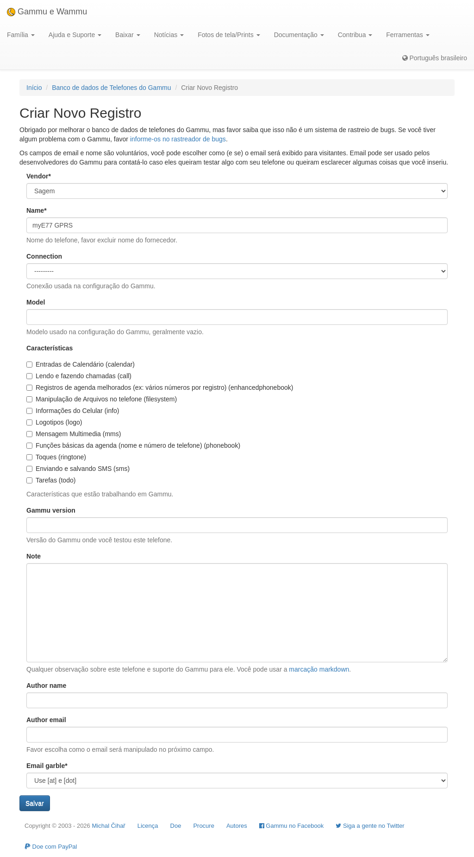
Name (36, 210)
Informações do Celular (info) (72, 410)
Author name (46, 685)
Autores (236, 825)
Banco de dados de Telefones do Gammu (111, 87)
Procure (203, 825)
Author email (46, 720)
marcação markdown (319, 669)
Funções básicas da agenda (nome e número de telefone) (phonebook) (133, 445)
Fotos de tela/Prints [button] (229, 34)
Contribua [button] (355, 34)
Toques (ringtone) (56, 457)
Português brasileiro (434, 58)
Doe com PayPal (51, 846)
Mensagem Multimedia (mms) (73, 434)
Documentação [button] (299, 34)
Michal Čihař (108, 825)
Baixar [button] (127, 34)
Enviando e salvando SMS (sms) (78, 468)
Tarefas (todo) (50, 480)
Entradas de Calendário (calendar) (80, 364)
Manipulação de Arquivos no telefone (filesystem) (101, 399)
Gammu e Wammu (47, 11)
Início (34, 87)
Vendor (38, 176)
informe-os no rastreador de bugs (178, 139)
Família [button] (21, 34)
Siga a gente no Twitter (370, 825)
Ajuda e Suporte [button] (75, 34)
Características (49, 348)
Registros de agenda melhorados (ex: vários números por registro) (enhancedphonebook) (159, 387)
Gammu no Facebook (291, 825)
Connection (44, 256)
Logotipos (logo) (54, 422)
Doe (175, 825)
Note (33, 556)
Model (35, 302)
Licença (147, 825)
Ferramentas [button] (407, 34)
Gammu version (50, 510)
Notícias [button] (169, 34)
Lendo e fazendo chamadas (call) (78, 376)
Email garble (47, 765)
